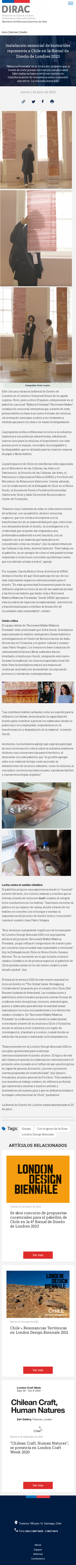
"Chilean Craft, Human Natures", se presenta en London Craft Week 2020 (39, 1447)
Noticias (13, 32)
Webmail (38, 1554)
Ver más (38, 1255)
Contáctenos (38, 1558)
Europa (26, 1128)
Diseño (23, 32)
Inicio (4, 32)
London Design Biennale (38, 1134)
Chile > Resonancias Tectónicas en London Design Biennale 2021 (39, 1330)
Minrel (38, 1545)
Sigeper (38, 1549)
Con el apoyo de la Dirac (52, 1128)
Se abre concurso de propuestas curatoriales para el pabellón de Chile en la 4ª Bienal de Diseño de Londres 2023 (38, 1219)
